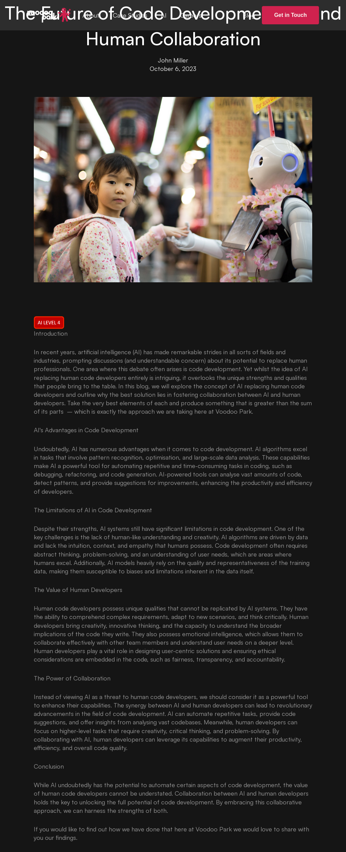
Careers (191, 15)
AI (164, 15)
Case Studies (130, 15)
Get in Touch (290, 15)
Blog (249, 15)
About (90, 15)
